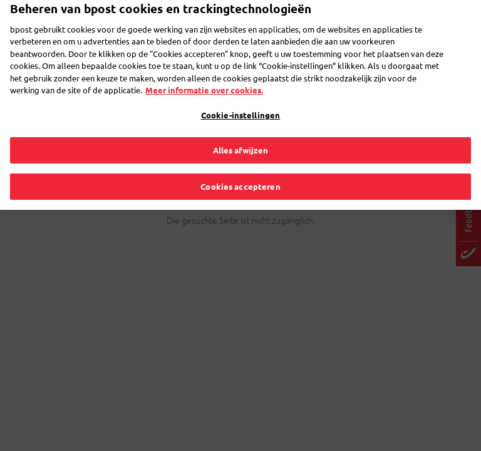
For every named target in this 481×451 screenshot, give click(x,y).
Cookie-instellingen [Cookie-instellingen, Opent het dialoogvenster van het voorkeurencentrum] (240, 100)
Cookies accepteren (240, 171)
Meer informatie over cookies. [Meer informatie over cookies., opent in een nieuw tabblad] (204, 75)
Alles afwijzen (241, 135)
